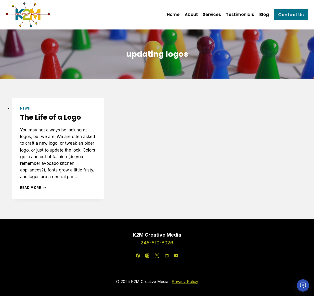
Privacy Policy (185, 281)
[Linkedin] (166, 256)
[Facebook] (138, 256)
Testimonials (240, 14)
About (191, 14)
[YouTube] (176, 256)
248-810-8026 (157, 243)
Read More (33, 188)
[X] (157, 256)
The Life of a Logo (50, 117)
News (25, 108)
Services (212, 14)
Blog (264, 14)
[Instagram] (147, 256)
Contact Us (291, 15)
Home (173, 14)
